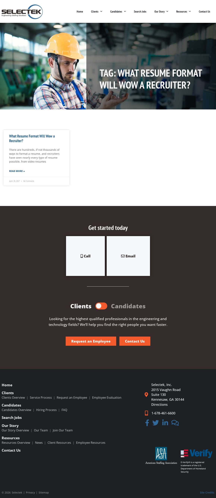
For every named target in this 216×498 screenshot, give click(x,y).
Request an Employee (72, 397)
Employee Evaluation (106, 397)
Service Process (41, 397)
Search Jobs (140, 11)
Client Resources (59, 443)
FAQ (64, 410)
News (39, 443)
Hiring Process (46, 410)
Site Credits (207, 492)
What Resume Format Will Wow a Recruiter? (32, 138)
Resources (183, 11)
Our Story (161, 11)
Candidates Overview (16, 410)
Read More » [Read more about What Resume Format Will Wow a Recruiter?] (17, 171)
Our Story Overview (15, 430)
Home (80, 11)
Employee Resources (90, 443)
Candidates (118, 11)
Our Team (41, 430)
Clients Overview (13, 397)
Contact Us (204, 11)
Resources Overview (16, 443)
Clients (96, 11)
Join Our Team (63, 430)
